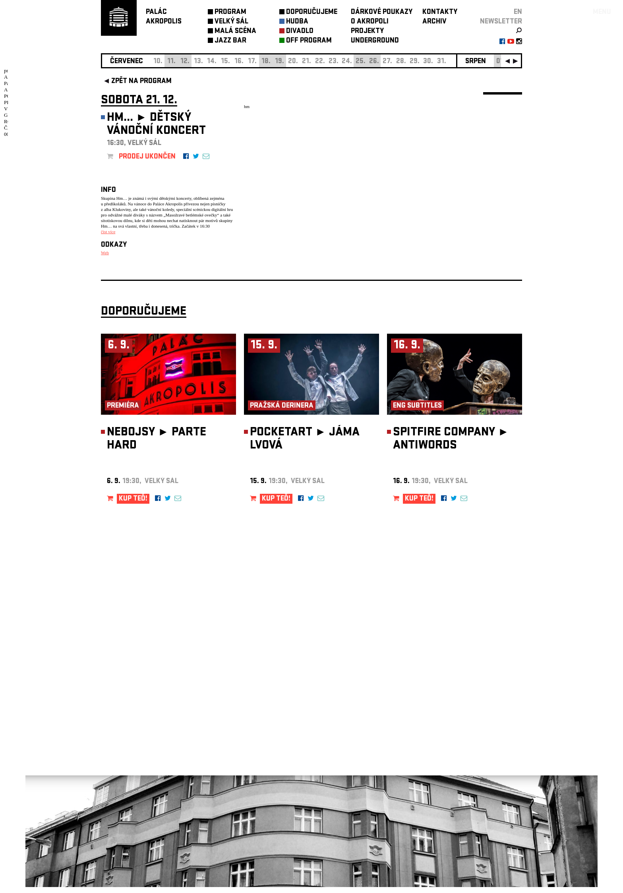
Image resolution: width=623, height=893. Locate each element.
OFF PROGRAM (309, 41)
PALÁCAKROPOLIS (164, 17)
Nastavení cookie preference (132, 785)
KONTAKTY (439, 12)
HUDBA (297, 22)
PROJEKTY (367, 31)
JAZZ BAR (230, 41)
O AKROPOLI (370, 22)
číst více (108, 231)
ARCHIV (434, 22)
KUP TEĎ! (133, 505)
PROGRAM (230, 12)
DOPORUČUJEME (311, 12)
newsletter (501, 22)
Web (105, 252)
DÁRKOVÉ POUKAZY (381, 12)
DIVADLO (299, 31)
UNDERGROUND (375, 41)
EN (518, 12)
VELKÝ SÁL (231, 22)
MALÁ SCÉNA (235, 31)
